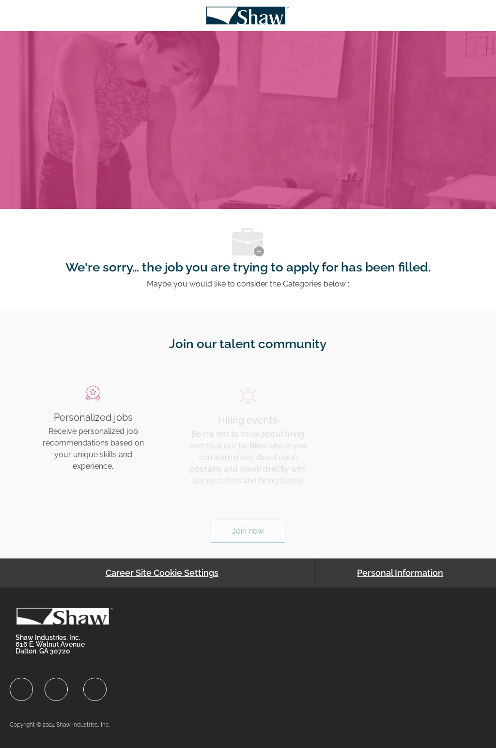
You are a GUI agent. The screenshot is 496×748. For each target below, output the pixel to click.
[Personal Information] (400, 573)
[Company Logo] (247, 14)
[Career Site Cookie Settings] (162, 573)
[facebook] (21, 689)
